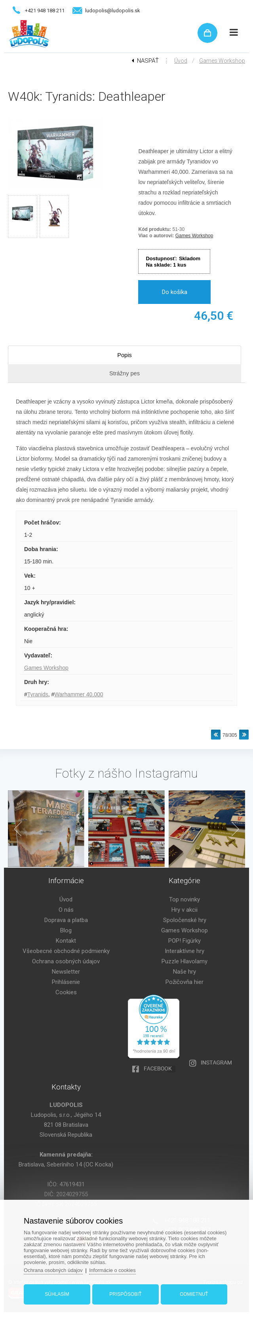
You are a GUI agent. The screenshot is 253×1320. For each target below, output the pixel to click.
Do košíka (174, 292)
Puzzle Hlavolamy (184, 961)
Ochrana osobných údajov (66, 961)
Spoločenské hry (184, 920)
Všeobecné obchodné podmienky (66, 951)
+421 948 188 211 (45, 10)
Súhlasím (58, 1293)
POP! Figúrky (184, 940)
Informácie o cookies (115, 1269)
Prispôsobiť (125, 1293)
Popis (124, 355)
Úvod (180, 61)
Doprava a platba (66, 920)
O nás (66, 909)
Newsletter (66, 971)
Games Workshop (222, 61)
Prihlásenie (66, 982)
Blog (66, 930)
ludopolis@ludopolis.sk (112, 10)
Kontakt (66, 940)
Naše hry (184, 971)
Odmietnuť (193, 1293)
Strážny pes (124, 373)
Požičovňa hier (184, 982)
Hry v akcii (184, 909)
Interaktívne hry (184, 951)
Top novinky (184, 899)
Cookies (66, 992)
